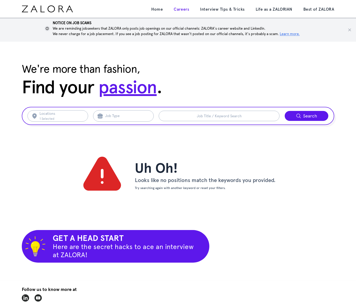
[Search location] (61, 116)
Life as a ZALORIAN (274, 9)
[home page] (56, 8)
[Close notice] (349, 30)
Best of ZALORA (318, 9)
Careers (181, 9)
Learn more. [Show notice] (290, 34)
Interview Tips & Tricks (222, 9)
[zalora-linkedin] (25, 298)
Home (157, 9)
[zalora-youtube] (38, 298)
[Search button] (306, 116)
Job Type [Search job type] (112, 116)
